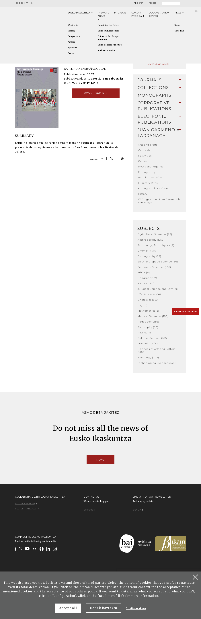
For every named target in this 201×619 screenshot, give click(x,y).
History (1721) (146, 283)
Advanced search (159, 64)
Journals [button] (159, 80)
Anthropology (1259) (151, 239)
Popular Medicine (150, 177)
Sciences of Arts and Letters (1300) (156, 350)
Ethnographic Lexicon (153, 188)
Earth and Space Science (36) (158, 261)
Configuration (136, 608)
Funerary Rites (148, 182)
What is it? (73, 25)
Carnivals (144, 150)
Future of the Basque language (108, 37)
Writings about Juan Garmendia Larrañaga (159, 201)
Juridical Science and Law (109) (159, 288)
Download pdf (96, 93)
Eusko (80, 12)
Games (142, 161)
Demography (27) (149, 256)
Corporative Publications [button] (159, 105)
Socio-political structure (110, 44)
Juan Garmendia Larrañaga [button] (159, 132)
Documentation (159, 14)
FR (27, 3)
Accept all (68, 608)
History (71, 30)
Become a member (185, 311)
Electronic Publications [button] (159, 119)
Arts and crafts (147, 144)
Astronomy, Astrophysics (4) (156, 245)
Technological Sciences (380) (157, 362)
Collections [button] (159, 87)
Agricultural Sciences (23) (155, 234)
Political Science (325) (153, 338)
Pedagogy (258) (148, 321)
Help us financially (27, 509)
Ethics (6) (144, 272)
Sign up (138, 510)
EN (31, 3)
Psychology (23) (148, 343)
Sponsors (72, 47)
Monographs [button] (159, 95)
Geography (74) (148, 277)
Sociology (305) (148, 357)
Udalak (137, 14)
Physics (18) (145, 332)
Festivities (144, 155)
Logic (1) (143, 305)
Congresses (74, 36)
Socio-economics (106, 50)
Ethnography (146, 172)
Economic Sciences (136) (154, 267)
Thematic (103, 15)
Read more (107, 596)
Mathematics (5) (148, 310)
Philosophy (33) (148, 327)
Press (71, 53)
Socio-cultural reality (108, 30)
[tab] (159, 80)
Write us (90, 510)
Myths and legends (150, 166)
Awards (71, 42)
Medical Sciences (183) (153, 316)
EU (17, 3)
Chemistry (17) (147, 250)
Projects (120, 12)
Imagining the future (108, 25)
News (179, 12)
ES (22, 3)
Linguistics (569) (148, 299)
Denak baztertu (103, 608)
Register (138, 3)
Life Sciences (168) (150, 294)
